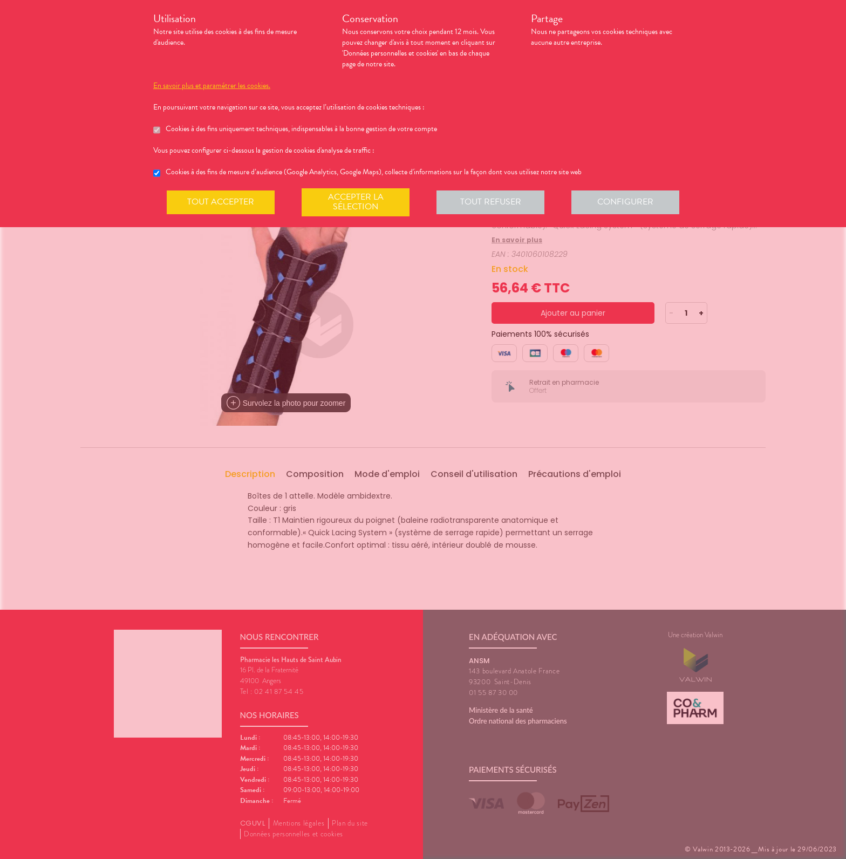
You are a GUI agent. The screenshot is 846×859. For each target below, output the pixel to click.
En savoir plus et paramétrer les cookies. (211, 85)
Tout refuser (490, 201)
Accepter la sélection (356, 201)
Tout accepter (220, 201)
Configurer (625, 201)
